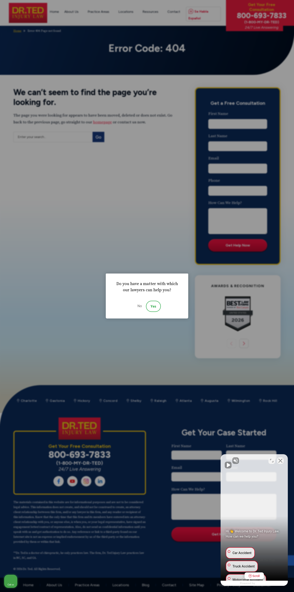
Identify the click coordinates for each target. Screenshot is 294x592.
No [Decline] (139, 306)
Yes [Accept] (153, 306)
